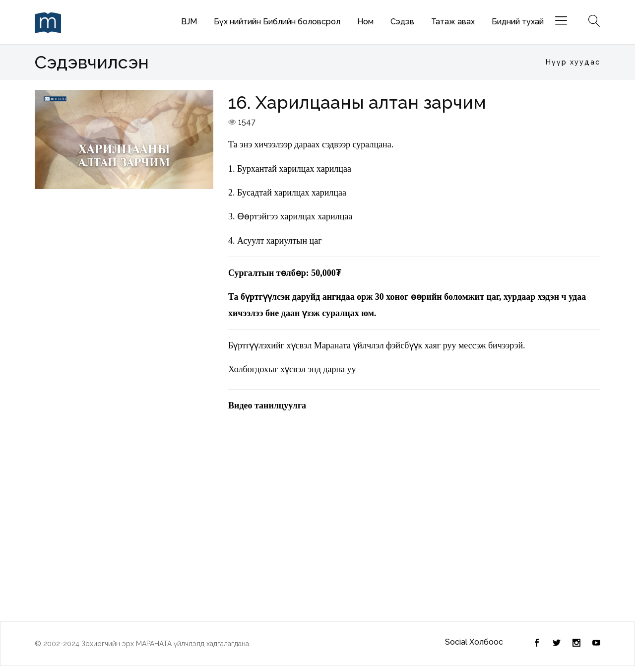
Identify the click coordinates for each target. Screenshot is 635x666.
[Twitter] (537, 644)
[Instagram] (576, 644)
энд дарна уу (332, 369)
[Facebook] (557, 644)
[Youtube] (596, 644)
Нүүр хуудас (573, 62)
